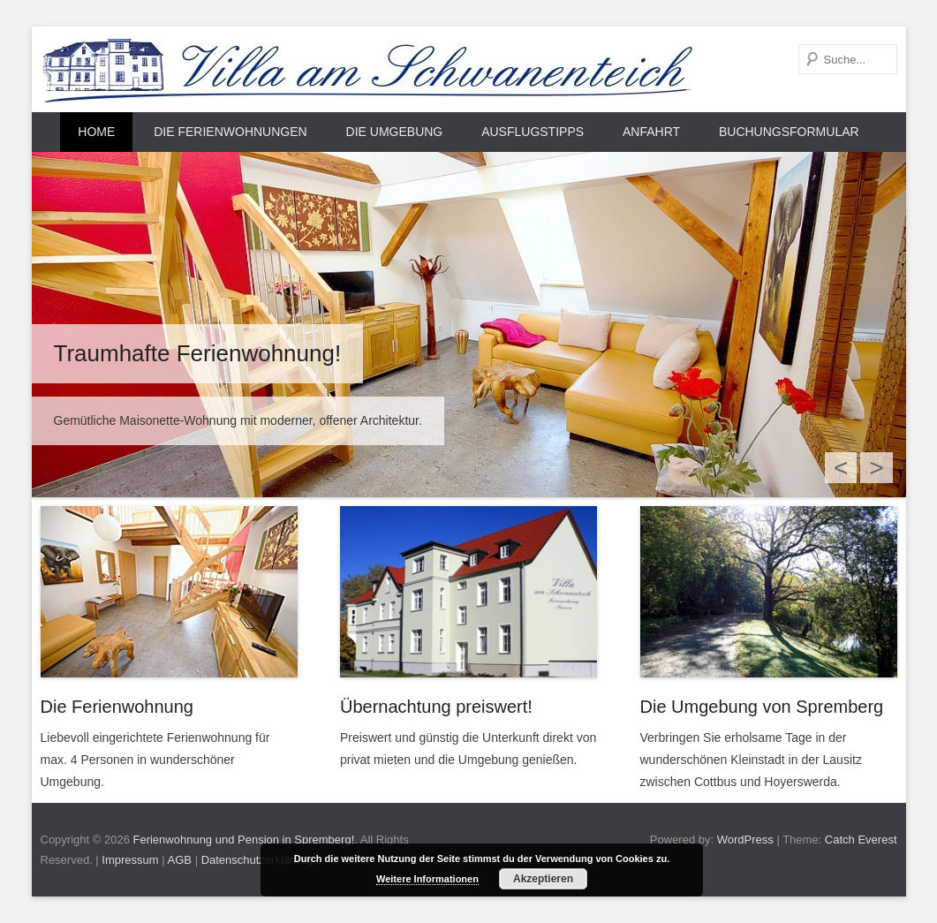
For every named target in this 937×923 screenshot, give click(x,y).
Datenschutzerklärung (257, 859)
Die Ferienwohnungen (230, 132)
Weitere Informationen (427, 879)
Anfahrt (651, 132)
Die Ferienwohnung (117, 706)
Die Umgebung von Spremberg (762, 706)
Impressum (130, 859)
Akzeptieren (543, 879)
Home (96, 132)
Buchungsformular (789, 132)
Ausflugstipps (532, 132)
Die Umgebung (394, 132)
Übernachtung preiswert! (436, 706)
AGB (180, 859)
